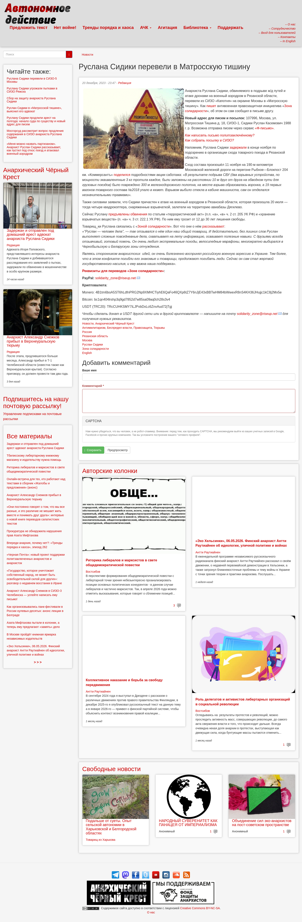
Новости (87, 54)
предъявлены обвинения (127, 214)
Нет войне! (65, 27)
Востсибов (93, 571)
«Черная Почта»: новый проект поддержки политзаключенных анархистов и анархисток (36, 559)
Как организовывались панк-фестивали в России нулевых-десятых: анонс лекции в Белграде (35, 611)
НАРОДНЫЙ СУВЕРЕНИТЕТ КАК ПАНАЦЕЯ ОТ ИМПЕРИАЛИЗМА (188, 823)
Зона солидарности (95, 348)
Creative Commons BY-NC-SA (200, 908)
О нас (151, 912)
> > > (38, 662)
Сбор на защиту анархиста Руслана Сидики (31, 100)
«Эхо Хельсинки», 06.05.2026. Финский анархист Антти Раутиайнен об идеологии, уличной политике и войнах (36, 650)
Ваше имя (89, 370)
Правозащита (143, 327)
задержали (238, 147)
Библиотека (197, 27)
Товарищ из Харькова (100, 839)
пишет (211, 106)
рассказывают (213, 226)
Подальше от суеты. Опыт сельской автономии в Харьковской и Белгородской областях (111, 827)
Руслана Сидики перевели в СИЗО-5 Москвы (32, 80)
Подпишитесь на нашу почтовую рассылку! (36, 402)
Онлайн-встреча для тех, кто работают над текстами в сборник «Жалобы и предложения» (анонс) (36, 483)
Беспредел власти (119, 327)
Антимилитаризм (93, 327)
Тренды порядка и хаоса (108, 27)
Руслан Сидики (92, 344)
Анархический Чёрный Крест (114, 323)
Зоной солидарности (153, 226)
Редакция (124, 83)
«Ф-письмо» (264, 128)
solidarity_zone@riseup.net (115, 278)
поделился (122, 175)
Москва (87, 340)
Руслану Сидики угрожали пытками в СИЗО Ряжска (32, 90)
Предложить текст (29, 27)
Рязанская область (95, 336)
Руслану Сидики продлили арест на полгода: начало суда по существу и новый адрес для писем (36, 121)
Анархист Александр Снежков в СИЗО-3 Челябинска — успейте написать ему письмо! (34, 595)
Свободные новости (111, 768)
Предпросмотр (118, 450)
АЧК (146, 27)
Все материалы (29, 436)
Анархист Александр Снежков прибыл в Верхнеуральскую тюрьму (33, 341)
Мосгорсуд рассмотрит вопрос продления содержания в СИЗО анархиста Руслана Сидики (35, 134)
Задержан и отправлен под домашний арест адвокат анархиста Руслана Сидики (31, 234)
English (87, 353)
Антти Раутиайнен (207, 552)
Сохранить (93, 450)
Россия (87, 332)
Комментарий (93, 386)
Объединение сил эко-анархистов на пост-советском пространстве (261, 823)
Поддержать (230, 27)
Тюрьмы (159, 327)
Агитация (167, 27)
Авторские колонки (109, 470)
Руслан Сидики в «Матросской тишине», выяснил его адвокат (34, 109)
